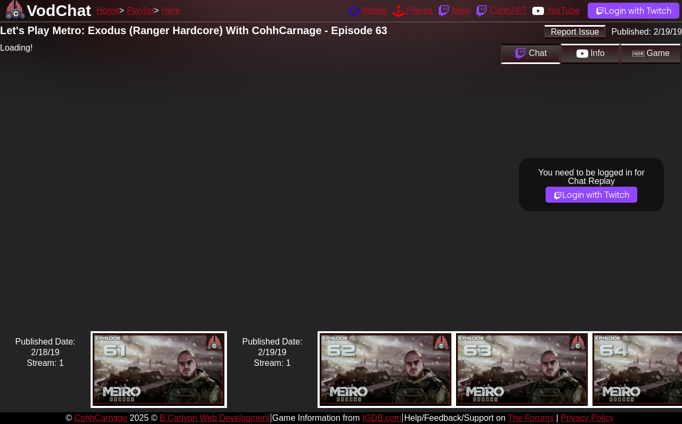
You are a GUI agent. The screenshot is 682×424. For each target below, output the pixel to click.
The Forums (531, 417)
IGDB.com (382, 417)
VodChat (59, 10)
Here (170, 10)
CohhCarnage (100, 417)
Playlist (140, 10)
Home (107, 10)
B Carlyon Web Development (215, 417)
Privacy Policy (587, 417)
